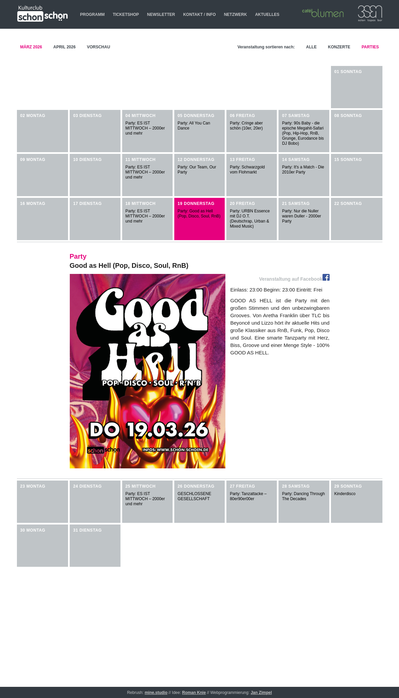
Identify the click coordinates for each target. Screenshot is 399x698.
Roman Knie (194, 692)
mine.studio (156, 692)
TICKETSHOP (126, 14)
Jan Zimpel (261, 692)
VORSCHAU (98, 43)
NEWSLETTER (161, 14)
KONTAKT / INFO (199, 14)
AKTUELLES (267, 14)
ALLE (311, 43)
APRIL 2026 (65, 43)
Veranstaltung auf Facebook (294, 279)
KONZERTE (339, 43)
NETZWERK (235, 14)
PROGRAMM (92, 14)
